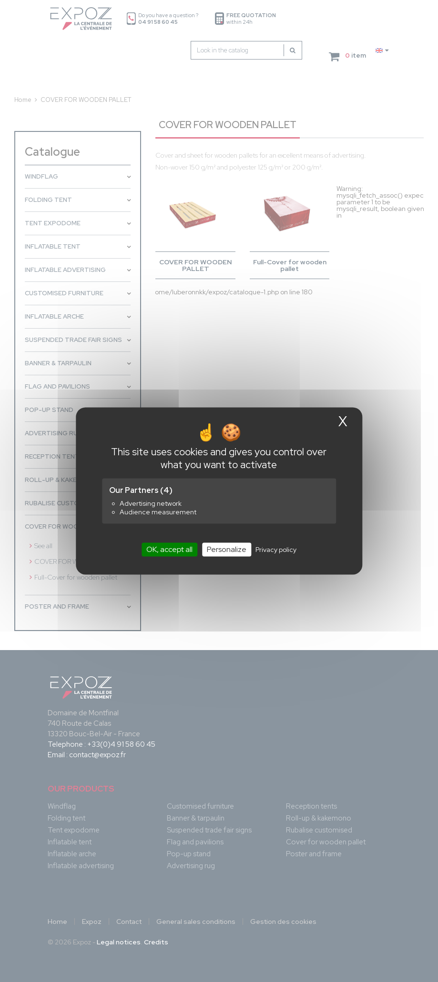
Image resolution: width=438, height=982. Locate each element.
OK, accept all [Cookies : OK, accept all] (169, 549)
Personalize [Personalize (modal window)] (226, 549)
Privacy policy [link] (275, 549)
